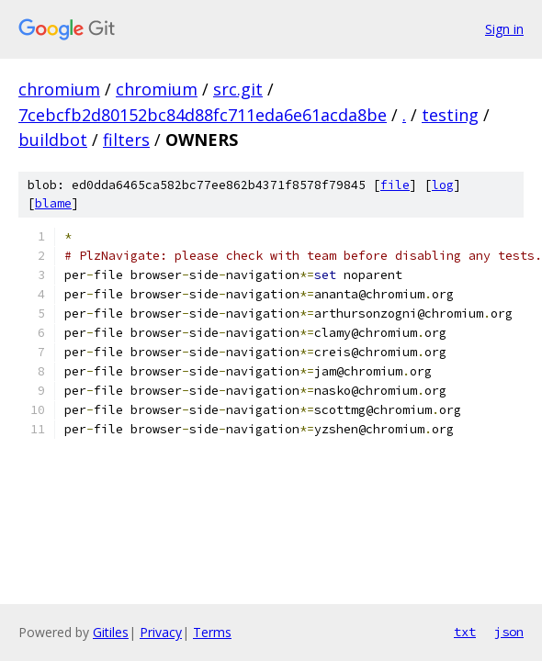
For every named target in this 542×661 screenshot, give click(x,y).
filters (126, 140)
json (509, 631)
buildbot (52, 140)
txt (465, 631)
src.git (238, 89)
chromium (59, 89)
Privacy (161, 632)
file (395, 185)
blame (53, 203)
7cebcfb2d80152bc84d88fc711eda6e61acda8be (202, 115)
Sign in (504, 29)
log (443, 185)
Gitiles (111, 632)
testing (450, 115)
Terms (212, 632)
